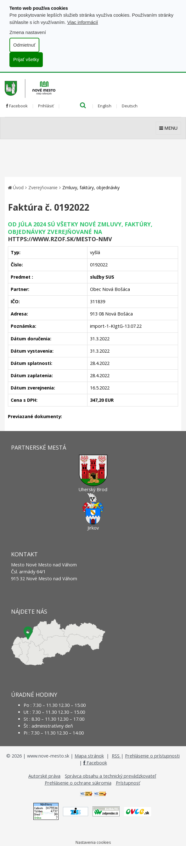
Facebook (17, 106)
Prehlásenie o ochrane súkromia (78, 783)
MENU (168, 128)
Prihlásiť (46, 106)
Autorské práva (44, 776)
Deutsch (130, 106)
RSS (116, 756)
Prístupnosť (128, 783)
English (104, 106)
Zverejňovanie (43, 187)
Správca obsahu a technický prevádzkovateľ (110, 776)
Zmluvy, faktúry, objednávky (91, 187)
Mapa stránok (89, 756)
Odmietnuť (24, 45)
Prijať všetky (26, 59)
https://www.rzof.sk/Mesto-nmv (60, 239)
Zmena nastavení (27, 32)
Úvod (18, 187)
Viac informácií (82, 22)
